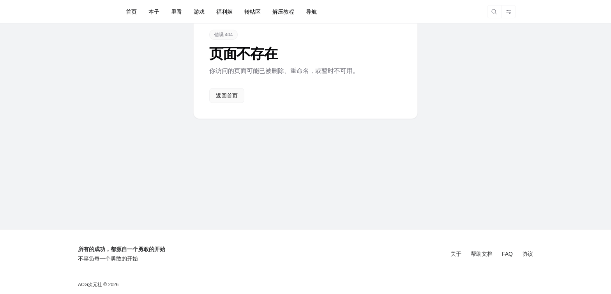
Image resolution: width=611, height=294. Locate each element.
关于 (455, 254)
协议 (527, 254)
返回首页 (227, 95)
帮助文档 (482, 254)
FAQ (507, 254)
